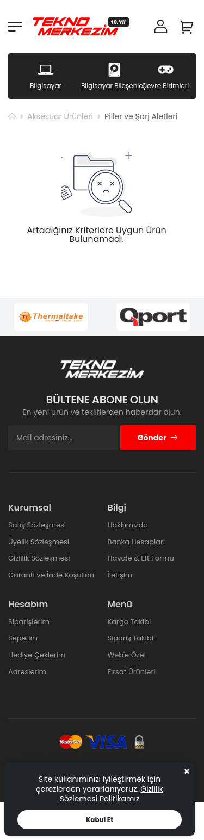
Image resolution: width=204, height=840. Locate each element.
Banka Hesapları (136, 542)
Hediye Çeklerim (36, 655)
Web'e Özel (127, 655)
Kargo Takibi (129, 622)
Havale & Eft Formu (141, 558)
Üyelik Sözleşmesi (38, 542)
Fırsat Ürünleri (132, 672)
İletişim (120, 575)
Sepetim (23, 638)
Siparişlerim (29, 622)
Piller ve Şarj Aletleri (140, 116)
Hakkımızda (128, 525)
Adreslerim (27, 672)
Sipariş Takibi (130, 638)
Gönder (158, 437)
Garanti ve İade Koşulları (51, 575)
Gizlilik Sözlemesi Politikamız (111, 793)
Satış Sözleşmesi (37, 525)
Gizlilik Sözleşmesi (39, 558)
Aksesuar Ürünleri (60, 116)
